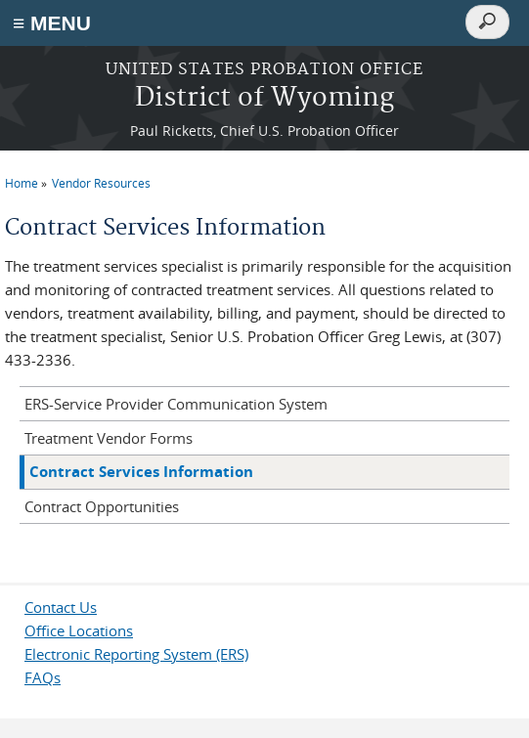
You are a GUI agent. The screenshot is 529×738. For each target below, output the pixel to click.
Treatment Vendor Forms (108, 438)
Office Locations (78, 630)
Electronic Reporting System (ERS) (136, 654)
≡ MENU (52, 23)
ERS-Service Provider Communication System (176, 403)
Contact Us (60, 607)
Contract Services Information (141, 471)
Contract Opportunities (101, 506)
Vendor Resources (101, 183)
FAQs (42, 677)
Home (21, 183)
